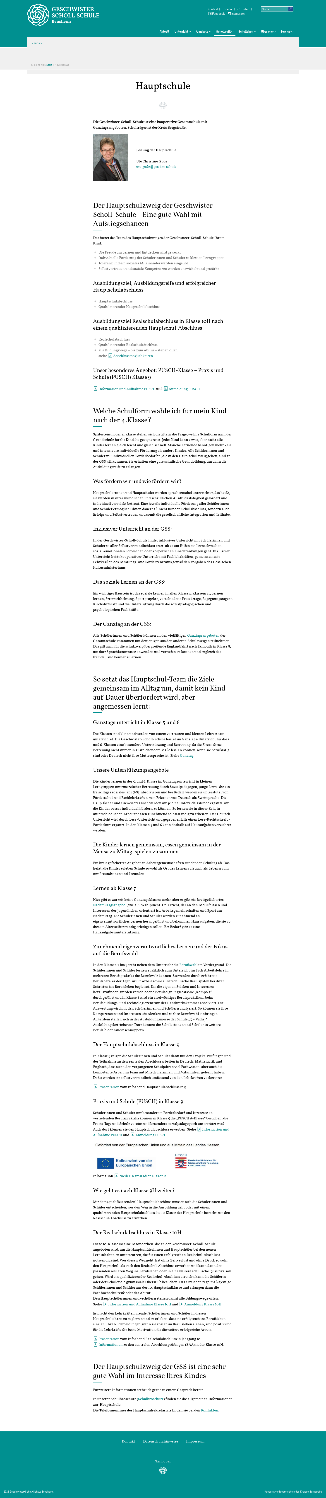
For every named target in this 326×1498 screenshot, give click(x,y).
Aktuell (164, 31)
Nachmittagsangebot (110, 905)
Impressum (195, 1441)
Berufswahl (188, 965)
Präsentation (109, 1087)
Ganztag (187, 755)
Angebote (202, 31)
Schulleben (245, 31)
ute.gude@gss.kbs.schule (156, 166)
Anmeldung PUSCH (184, 389)
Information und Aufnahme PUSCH (127, 389)
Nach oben (163, 1461)
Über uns (267, 31)
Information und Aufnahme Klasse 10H (139, 1304)
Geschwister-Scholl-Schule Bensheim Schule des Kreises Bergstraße (63, 14)
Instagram (236, 13)
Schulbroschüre (151, 1399)
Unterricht (181, 31)
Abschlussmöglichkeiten (133, 356)
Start (49, 64)
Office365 (227, 9)
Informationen (110, 1344)
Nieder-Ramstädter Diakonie (143, 1176)
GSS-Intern (243, 9)
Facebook (216, 13)
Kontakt (213, 9)
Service (285, 31)
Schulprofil (223, 31)
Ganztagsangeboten (203, 635)
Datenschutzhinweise (160, 1441)
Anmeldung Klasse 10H (202, 1304)
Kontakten (209, 1410)
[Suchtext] (277, 9)
